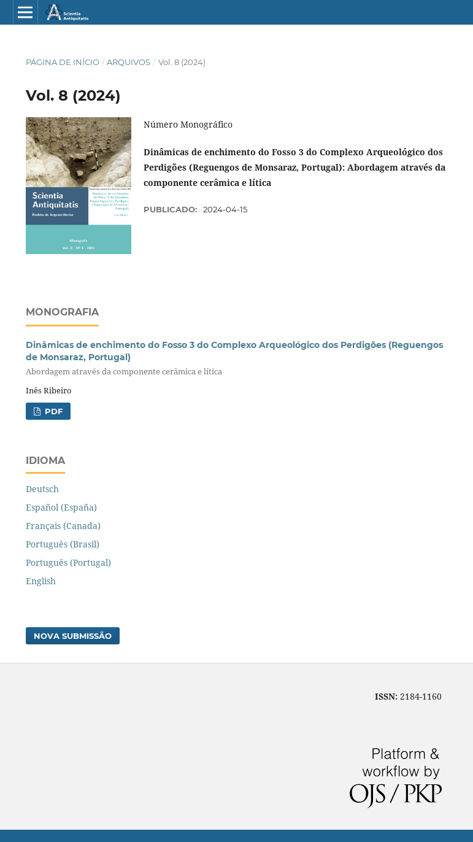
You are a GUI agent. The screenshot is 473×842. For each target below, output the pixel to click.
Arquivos (128, 62)
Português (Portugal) (68, 562)
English (41, 581)
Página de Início (62, 62)
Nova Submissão (73, 636)
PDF (52, 411)
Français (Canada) (63, 525)
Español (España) (61, 507)
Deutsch (42, 489)
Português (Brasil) (62, 544)
